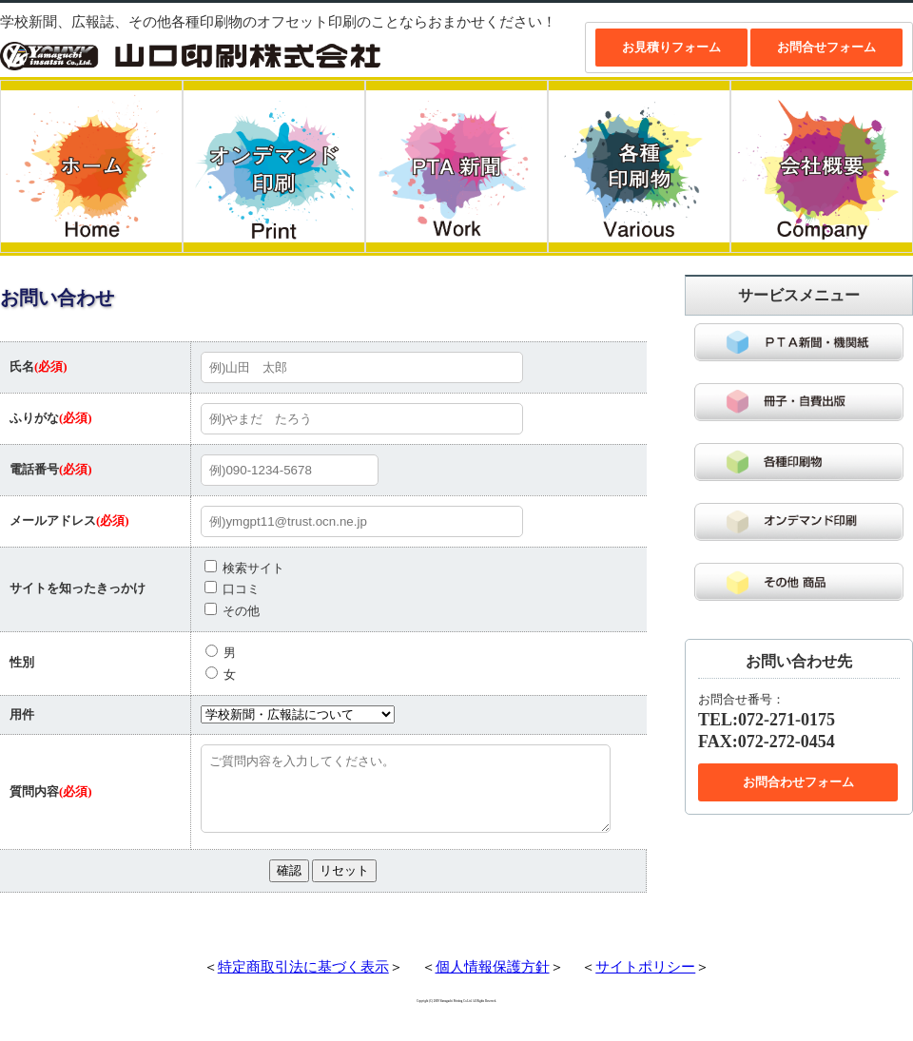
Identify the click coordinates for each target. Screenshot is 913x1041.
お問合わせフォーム (798, 782)
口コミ (232, 589)
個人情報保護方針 (493, 981)
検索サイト (244, 568)
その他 (232, 611)
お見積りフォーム (671, 47)
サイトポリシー (645, 981)
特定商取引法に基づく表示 (303, 981)
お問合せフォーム (826, 47)
